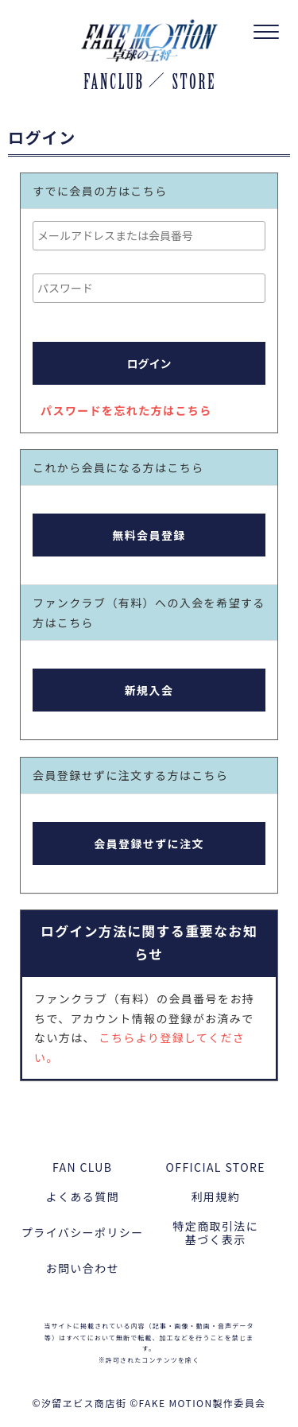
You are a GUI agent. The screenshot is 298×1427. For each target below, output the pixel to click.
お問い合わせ (82, 1268)
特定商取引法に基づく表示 (215, 1232)
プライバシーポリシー (82, 1232)
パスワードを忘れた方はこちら (126, 410)
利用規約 (215, 1196)
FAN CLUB (82, 1167)
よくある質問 (82, 1196)
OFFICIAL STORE (215, 1167)
